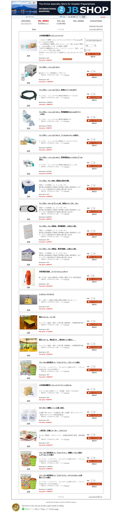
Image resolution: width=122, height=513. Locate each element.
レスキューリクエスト (46, 294)
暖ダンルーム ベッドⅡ (47, 317)
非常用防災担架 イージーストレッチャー (53, 271)
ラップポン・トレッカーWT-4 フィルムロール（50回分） (59, 135)
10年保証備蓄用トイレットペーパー (51, 35)
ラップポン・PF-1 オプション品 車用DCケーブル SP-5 (58, 203)
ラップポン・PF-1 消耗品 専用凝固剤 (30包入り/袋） (58, 226)
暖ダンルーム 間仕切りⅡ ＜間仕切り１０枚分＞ (57, 340)
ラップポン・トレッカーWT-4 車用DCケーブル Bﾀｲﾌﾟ (58, 90)
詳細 (28, 56)
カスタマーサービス (96, 26)
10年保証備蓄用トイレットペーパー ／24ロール (55, 385)
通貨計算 (93, 56)
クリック (67, 75)
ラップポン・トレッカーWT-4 (49, 67)
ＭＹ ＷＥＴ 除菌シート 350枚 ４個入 (51, 408)
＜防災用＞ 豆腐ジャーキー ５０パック (53, 430)
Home (34, 29)
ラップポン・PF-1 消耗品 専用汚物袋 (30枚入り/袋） (58, 249)
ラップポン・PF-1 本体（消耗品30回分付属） (54, 181)
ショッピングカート (96, 29)
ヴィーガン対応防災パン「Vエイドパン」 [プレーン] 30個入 (59, 362)
